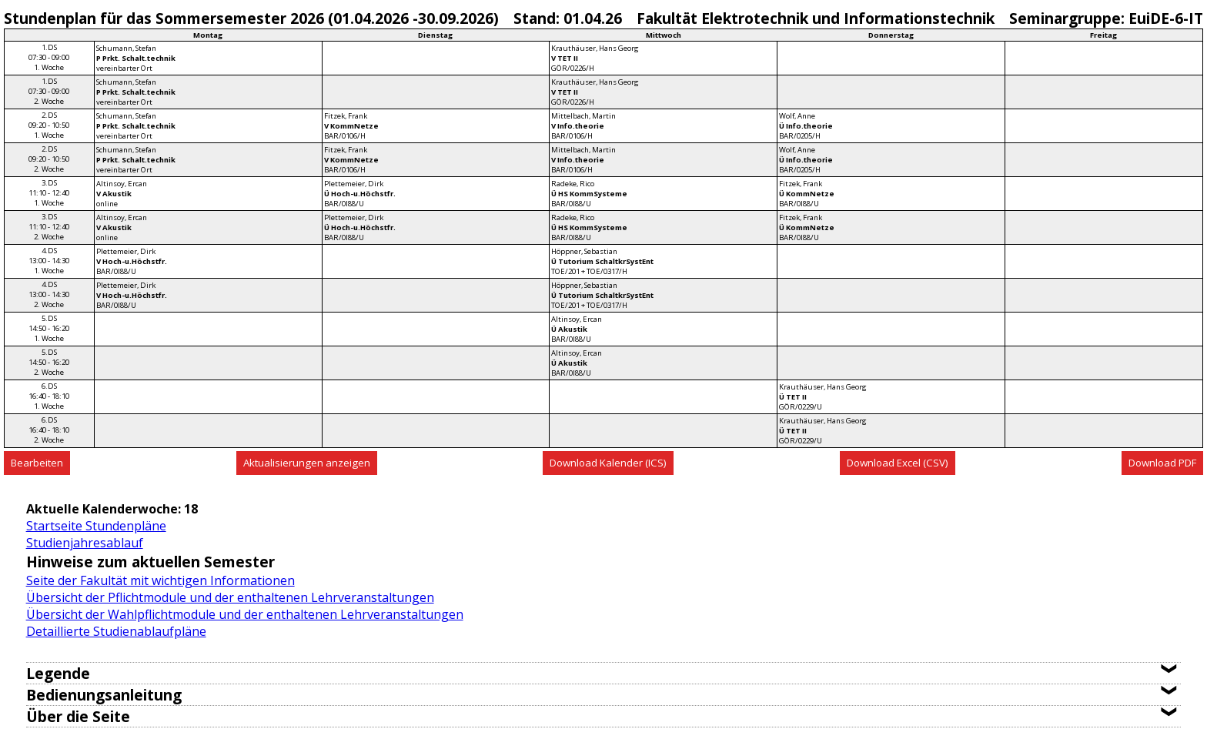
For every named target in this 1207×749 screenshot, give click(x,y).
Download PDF (1162, 463)
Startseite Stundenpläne (96, 525)
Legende (58, 673)
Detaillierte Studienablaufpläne (116, 631)
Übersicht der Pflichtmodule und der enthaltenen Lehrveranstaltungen (230, 597)
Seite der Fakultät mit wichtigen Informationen (160, 580)
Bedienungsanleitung (104, 694)
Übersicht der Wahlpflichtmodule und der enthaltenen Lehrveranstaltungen (244, 614)
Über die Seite (78, 716)
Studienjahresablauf (84, 542)
